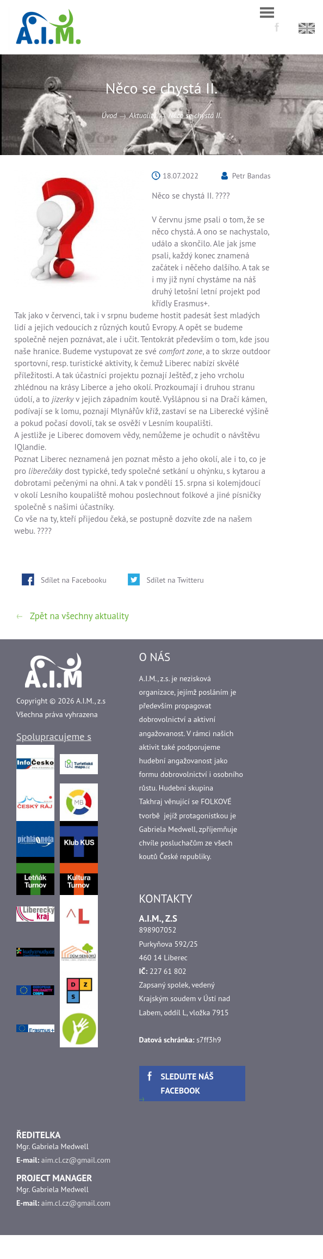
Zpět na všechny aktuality (79, 616)
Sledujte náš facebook (187, 1083)
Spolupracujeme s (53, 736)
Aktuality (142, 115)
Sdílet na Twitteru (175, 580)
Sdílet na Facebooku (74, 580)
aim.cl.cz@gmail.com (75, 1160)
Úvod (109, 115)
